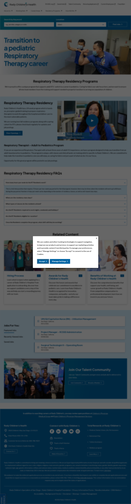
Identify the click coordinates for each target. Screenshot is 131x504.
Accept (42, 261)
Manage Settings (59, 261)
